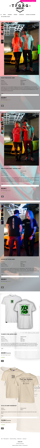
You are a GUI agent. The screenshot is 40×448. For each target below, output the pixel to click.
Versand (9, 99)
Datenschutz (19, 438)
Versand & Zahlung (13, 438)
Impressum (24, 438)
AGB (1, 438)
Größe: (2, 93)
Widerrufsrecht (6, 438)
